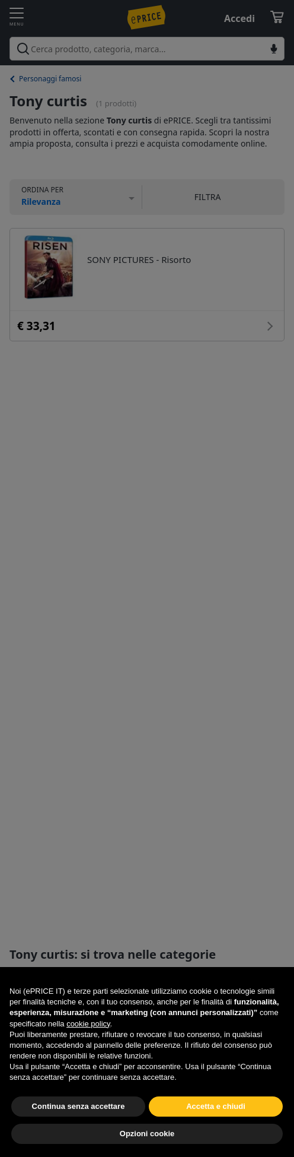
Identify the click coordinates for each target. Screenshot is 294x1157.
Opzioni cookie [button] (147, 1133)
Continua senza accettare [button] (78, 1106)
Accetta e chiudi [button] (215, 1106)
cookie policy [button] (88, 1023)
